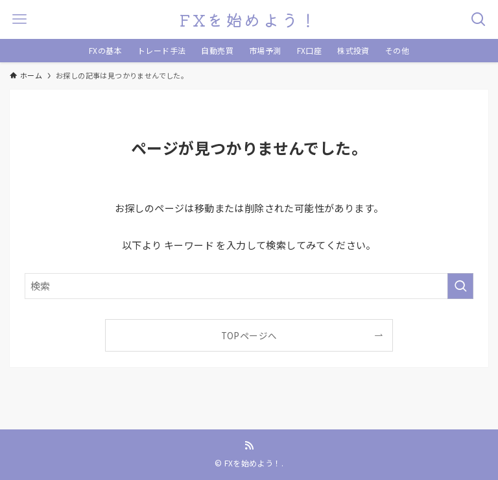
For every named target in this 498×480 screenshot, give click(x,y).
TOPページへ (249, 335)
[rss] (249, 445)
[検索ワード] (249, 286)
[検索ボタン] (478, 19)
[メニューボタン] (19, 19)
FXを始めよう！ (249, 19)
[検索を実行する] (460, 286)
